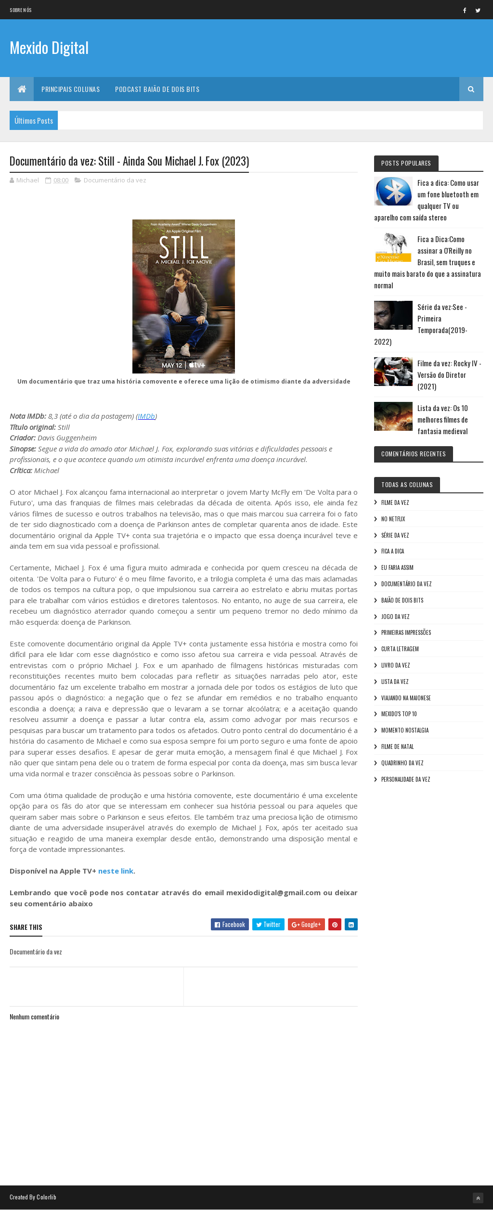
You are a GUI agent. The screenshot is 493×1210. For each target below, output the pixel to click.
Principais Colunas (70, 89)
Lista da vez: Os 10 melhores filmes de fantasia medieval (442, 419)
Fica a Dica (392, 551)
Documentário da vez (115, 180)
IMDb (146, 416)
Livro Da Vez (395, 665)
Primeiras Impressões (406, 632)
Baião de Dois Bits (402, 600)
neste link (115, 870)
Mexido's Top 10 (399, 714)
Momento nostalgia (404, 730)
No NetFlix (393, 519)
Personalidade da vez (405, 779)
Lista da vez (395, 681)
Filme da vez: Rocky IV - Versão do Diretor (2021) (449, 374)
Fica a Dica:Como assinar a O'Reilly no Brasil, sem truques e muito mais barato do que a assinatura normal (427, 261)
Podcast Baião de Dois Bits (157, 89)
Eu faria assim (397, 567)
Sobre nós (20, 9)
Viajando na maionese (406, 698)
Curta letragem (400, 649)
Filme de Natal (397, 746)
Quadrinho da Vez (402, 763)
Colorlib (46, 1197)
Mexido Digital (49, 47)
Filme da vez (395, 502)
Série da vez (395, 535)
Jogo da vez (395, 616)
